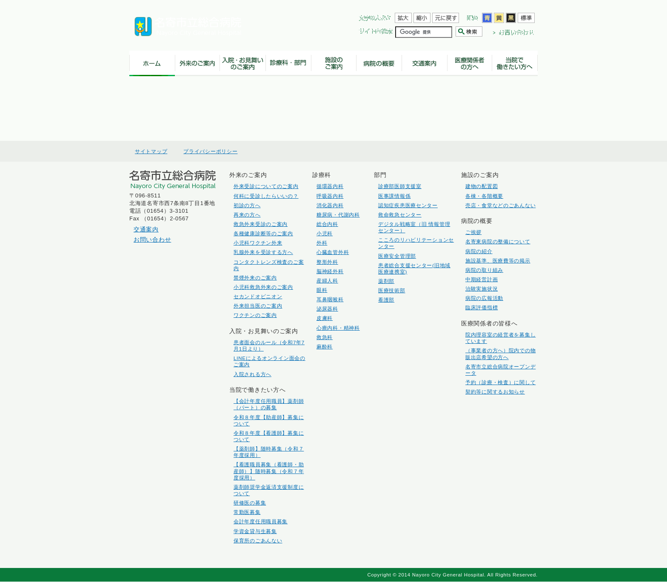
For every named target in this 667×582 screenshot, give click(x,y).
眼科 (321, 290)
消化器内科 (330, 205)
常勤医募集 (247, 512)
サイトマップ (151, 151)
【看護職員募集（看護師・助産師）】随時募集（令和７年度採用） (269, 471)
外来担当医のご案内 (258, 305)
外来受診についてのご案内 (266, 186)
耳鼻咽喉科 (330, 299)
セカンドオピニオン (258, 296)
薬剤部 (386, 281)
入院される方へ (252, 374)
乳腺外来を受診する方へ (263, 252)
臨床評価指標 (481, 307)
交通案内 (146, 229)
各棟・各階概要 (484, 196)
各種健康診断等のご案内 (263, 233)
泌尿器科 (327, 308)
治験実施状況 (481, 288)
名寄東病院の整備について (497, 241)
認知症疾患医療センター (408, 205)
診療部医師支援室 (400, 186)
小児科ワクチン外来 (258, 242)
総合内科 (327, 224)
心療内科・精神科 (338, 328)
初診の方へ (247, 205)
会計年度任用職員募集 (261, 521)
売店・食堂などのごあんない (500, 205)
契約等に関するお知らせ (495, 391)
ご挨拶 (473, 232)
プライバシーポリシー (210, 151)
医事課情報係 (394, 196)
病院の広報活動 (484, 298)
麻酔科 (324, 346)
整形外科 (327, 262)
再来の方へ (247, 214)
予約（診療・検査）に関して (500, 382)
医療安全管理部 (397, 256)
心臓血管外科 (332, 252)
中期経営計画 (481, 279)
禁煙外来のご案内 (255, 277)
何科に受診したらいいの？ (266, 196)
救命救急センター (400, 214)
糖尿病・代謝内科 (338, 214)
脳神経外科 (330, 271)
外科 (321, 242)
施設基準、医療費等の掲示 (497, 260)
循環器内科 (330, 186)
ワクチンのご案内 (255, 315)
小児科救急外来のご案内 (263, 287)
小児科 (324, 233)
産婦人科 (327, 280)
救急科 (324, 337)
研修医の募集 (250, 502)
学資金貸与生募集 (255, 531)
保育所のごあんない (258, 540)
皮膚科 (324, 318)
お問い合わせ (152, 239)
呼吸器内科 (330, 196)
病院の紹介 (479, 251)
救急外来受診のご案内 (261, 224)
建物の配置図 (481, 186)
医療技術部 (391, 290)
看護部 (386, 299)
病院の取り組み (484, 270)
